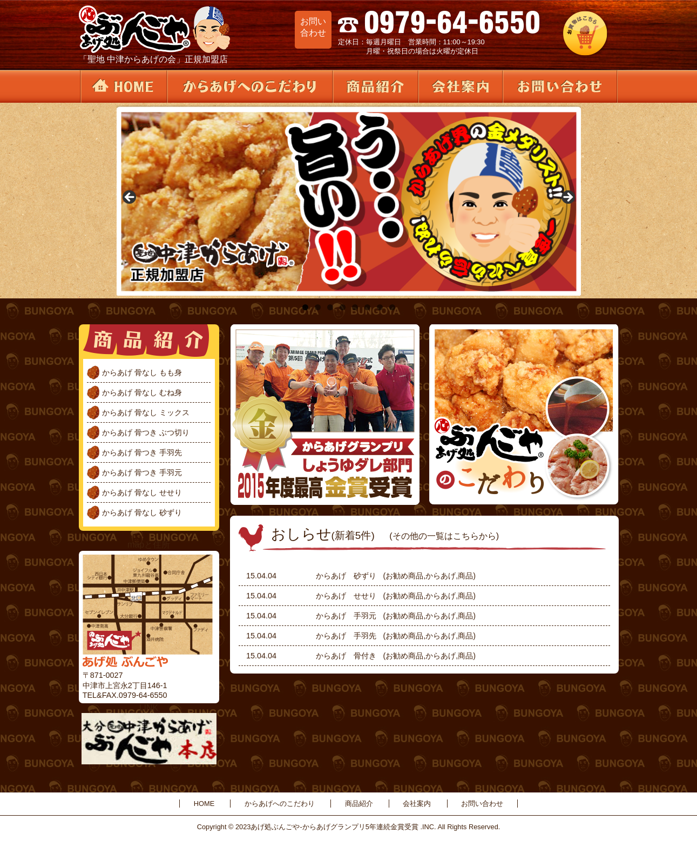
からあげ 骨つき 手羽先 (142, 452)
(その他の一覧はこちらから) (444, 536)
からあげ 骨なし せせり (142, 492)
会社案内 (459, 86)
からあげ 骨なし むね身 (142, 392)
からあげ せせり (346, 595)
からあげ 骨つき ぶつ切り (146, 432)
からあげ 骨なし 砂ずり (142, 512)
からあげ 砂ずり (346, 575)
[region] (349, 200)
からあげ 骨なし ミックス (146, 412)
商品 (465, 575)
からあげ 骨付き (346, 655)
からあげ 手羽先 (346, 635)
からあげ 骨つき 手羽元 (142, 472)
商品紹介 (374, 86)
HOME (123, 86)
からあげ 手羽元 (346, 615)
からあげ (440, 575)
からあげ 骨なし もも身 (142, 372)
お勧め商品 (404, 575)
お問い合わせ (560, 86)
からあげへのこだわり (249, 86)
